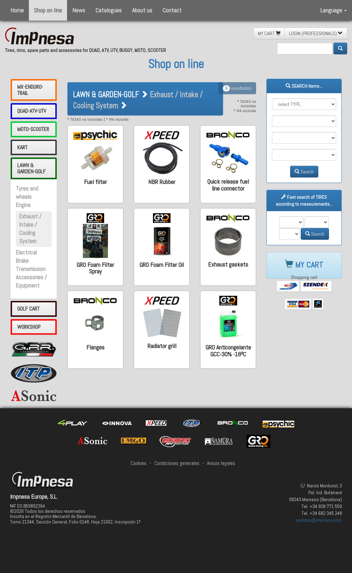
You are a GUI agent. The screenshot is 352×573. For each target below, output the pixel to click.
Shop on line (48, 10)
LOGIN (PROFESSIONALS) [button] (316, 33)
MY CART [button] (269, 33)
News (78, 10)
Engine (23, 205)
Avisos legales (221, 463)
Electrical (26, 252)
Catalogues (109, 10)
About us (142, 10)
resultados (237, 88)
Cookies (138, 463)
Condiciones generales (176, 463)
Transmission (31, 269)
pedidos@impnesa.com (319, 520)
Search (304, 172)
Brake (22, 260)
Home (17, 10)
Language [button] (333, 10)
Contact (172, 10)
